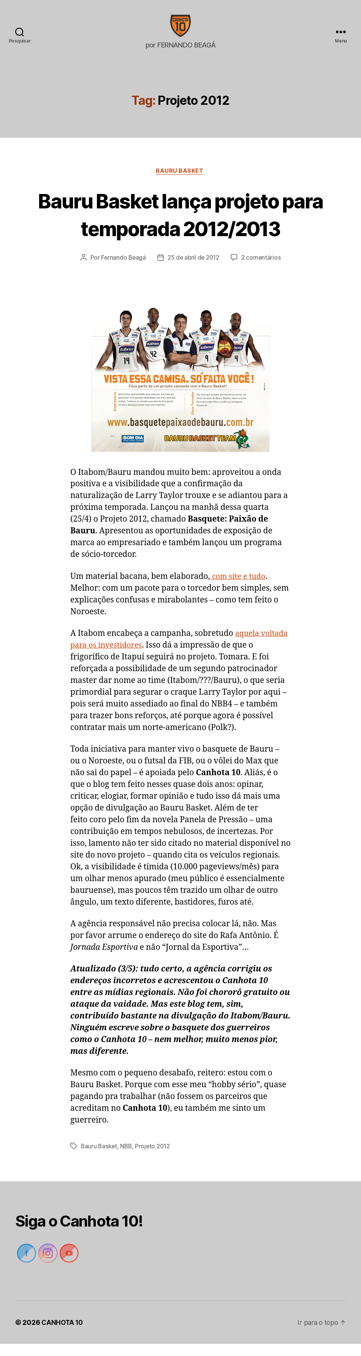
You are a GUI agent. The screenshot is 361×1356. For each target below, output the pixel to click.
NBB (127, 1158)
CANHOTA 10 (62, 1335)
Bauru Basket (180, 183)
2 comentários (263, 270)
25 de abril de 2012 (193, 270)
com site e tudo (239, 588)
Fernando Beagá (122, 270)
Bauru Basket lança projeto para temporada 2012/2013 (180, 225)
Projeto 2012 (155, 1158)
